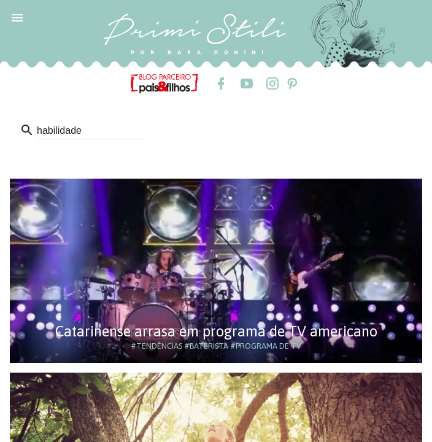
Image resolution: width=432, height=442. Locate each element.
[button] (17, 17)
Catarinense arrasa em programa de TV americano (216, 331)
